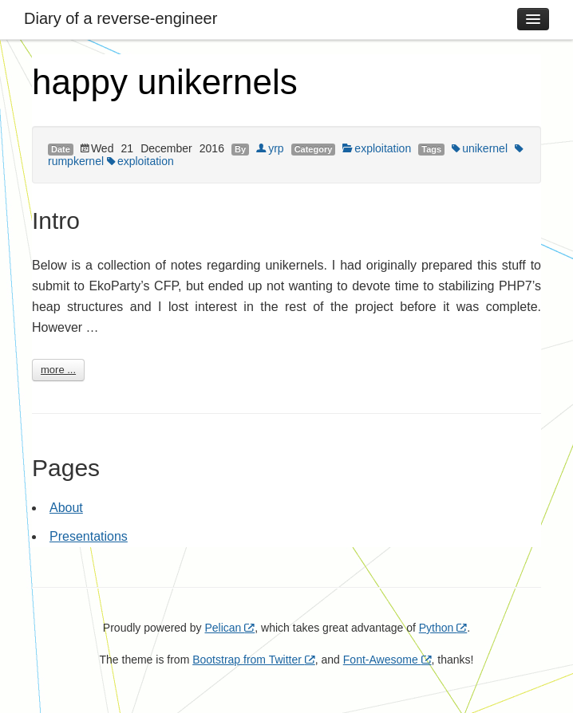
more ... (58, 370)
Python (443, 627)
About (66, 507)
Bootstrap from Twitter (253, 659)
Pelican (229, 627)
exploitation (376, 148)
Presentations (88, 536)
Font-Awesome (387, 659)
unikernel (480, 148)
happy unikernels (165, 81)
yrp (269, 148)
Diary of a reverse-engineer (120, 18)
